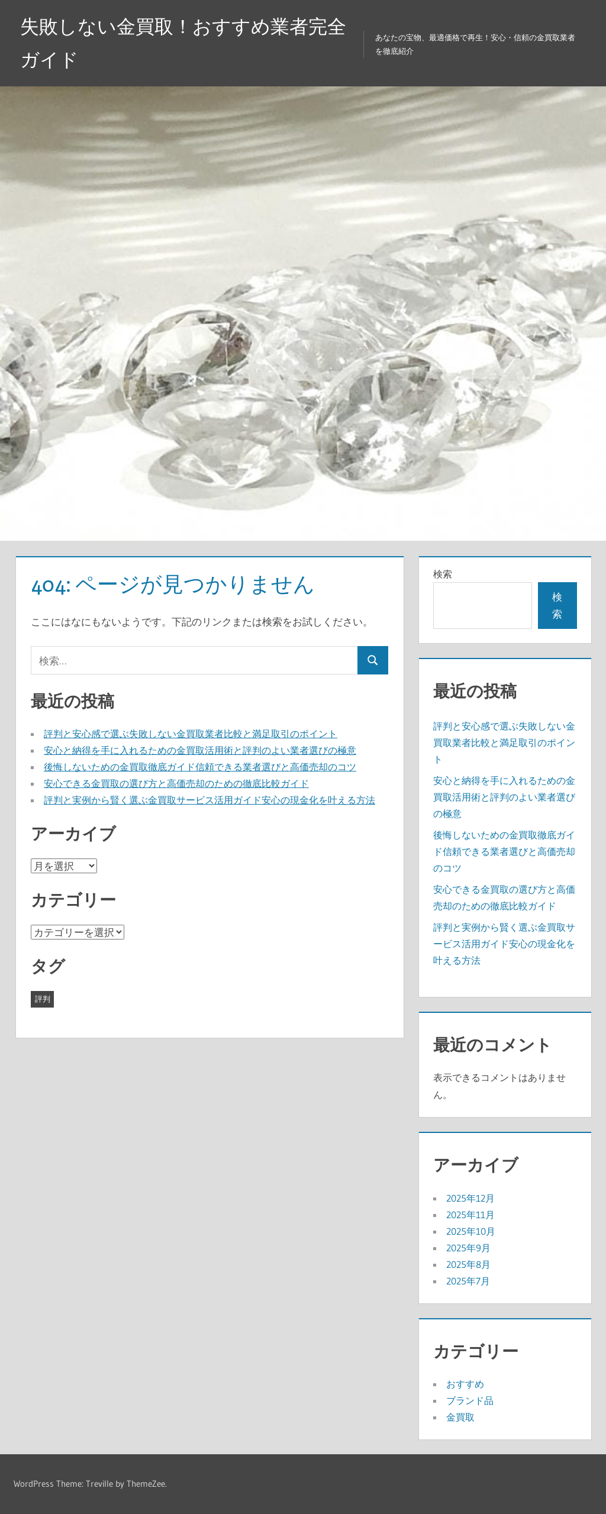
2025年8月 (468, 1264)
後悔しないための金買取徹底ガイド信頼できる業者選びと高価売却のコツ (200, 767)
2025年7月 (468, 1281)
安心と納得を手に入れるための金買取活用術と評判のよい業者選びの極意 (200, 750)
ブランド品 (470, 1400)
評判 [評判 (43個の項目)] (42, 998)
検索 (442, 574)
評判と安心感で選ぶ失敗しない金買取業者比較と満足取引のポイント (190, 734)
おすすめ (465, 1384)
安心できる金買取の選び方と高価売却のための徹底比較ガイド (176, 783)
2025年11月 (470, 1215)
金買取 (460, 1417)
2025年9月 (468, 1248)
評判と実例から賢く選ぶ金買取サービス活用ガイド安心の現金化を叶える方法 (209, 800)
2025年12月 (470, 1198)
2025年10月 (470, 1231)
